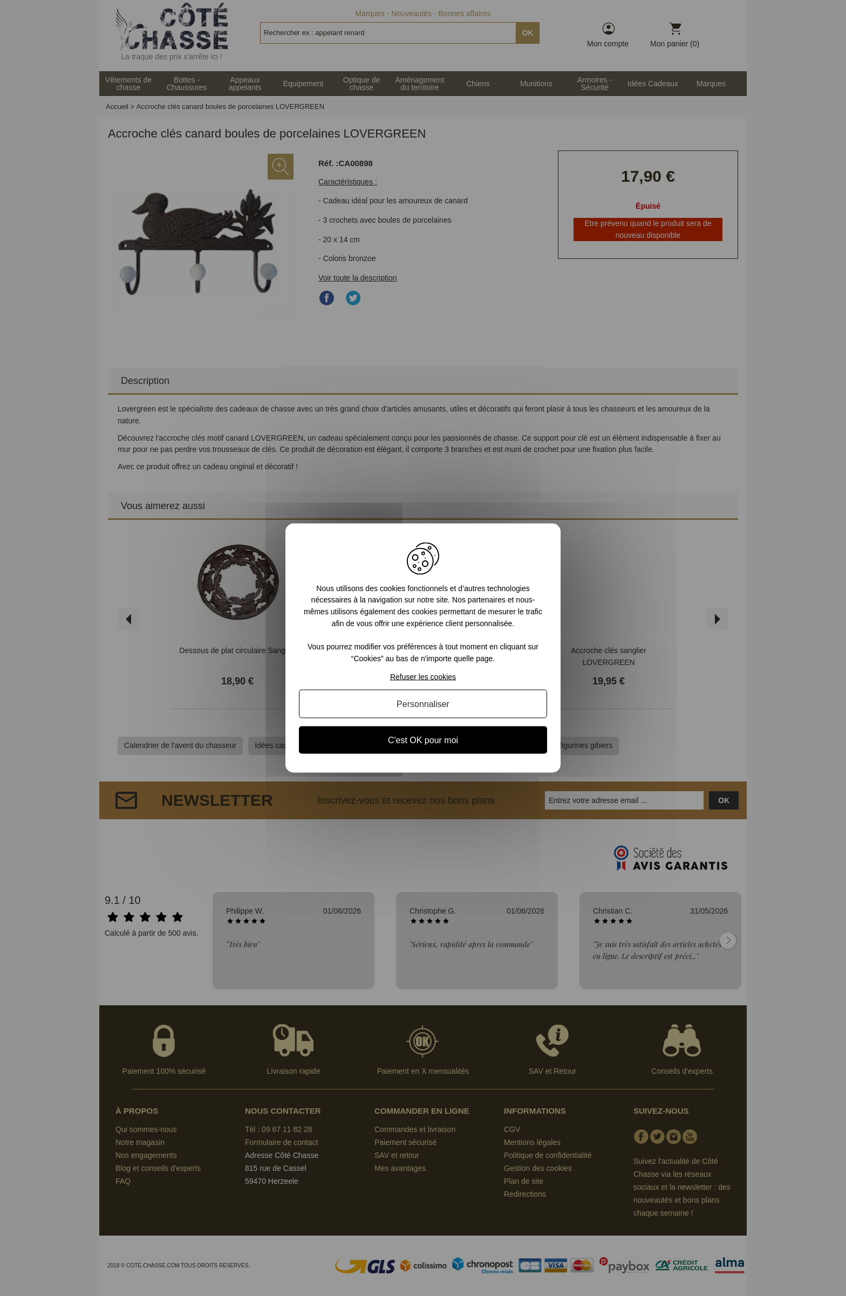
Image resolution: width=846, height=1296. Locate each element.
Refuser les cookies (423, 677)
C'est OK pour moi (423, 740)
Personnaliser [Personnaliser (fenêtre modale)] (423, 704)
